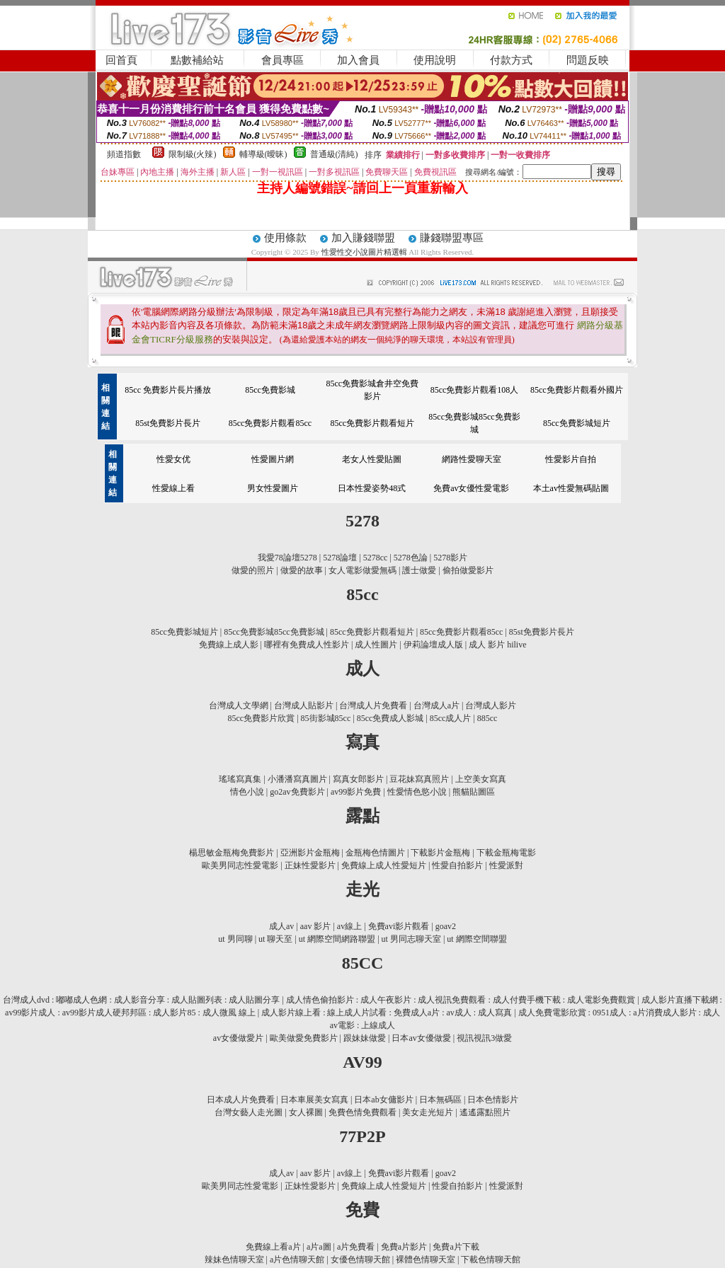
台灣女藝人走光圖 (248, 1112)
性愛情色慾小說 (417, 792)
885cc (487, 718)
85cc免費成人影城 (390, 718)
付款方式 (511, 60)
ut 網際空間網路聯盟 (337, 939)
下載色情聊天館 (490, 1259)
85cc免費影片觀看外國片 (576, 390)
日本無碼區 (440, 1100)
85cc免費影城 (270, 390)
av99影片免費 (356, 792)
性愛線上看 (173, 488)
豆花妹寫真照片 (419, 779)
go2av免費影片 (297, 792)
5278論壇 (340, 558)
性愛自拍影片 (457, 865)
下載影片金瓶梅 (440, 853)
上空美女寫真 (480, 779)
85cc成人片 (451, 718)
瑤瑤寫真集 (240, 779)
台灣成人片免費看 (373, 705)
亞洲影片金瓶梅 (310, 853)
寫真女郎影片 (358, 779)
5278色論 (411, 558)
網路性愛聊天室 (471, 459)
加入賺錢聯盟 (363, 237)
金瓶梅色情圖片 (375, 853)
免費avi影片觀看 (399, 926)
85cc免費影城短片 (576, 423)
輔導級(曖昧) (263, 154)
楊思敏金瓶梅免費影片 (231, 853)
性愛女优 (173, 459)
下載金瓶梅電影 (506, 853)
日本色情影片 (492, 1100)
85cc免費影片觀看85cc (270, 423)
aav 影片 (315, 926)
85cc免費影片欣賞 (261, 718)
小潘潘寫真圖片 (297, 779)
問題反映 (587, 60)
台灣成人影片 (490, 705)
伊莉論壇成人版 (433, 645)
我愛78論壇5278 (287, 558)
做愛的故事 (301, 570)
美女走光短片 (427, 1112)
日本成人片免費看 (241, 1100)
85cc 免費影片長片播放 (168, 390)
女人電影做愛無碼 (362, 570)
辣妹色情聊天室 (234, 1259)
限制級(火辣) (193, 154)
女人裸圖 (306, 1112)
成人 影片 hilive (497, 645)
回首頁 (121, 60)
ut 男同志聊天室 (411, 939)
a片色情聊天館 (297, 1259)
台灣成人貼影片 (303, 705)
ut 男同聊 (235, 939)
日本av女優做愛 (421, 1038)
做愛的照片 (253, 570)
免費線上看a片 (273, 1247)
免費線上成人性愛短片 (383, 865)
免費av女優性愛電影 (471, 488)
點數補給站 (197, 60)
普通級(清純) (334, 154)
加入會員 (358, 60)
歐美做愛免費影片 (304, 1038)
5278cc (375, 558)
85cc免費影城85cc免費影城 (274, 632)
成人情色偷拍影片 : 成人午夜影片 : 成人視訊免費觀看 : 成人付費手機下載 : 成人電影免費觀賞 (460, 1000)
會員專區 (282, 60)
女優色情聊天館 (360, 1259)
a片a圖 (319, 1247)
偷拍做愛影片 (468, 570)
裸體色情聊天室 (425, 1259)
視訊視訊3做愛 (484, 1038)
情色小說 (247, 792)
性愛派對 (506, 865)
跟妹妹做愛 (364, 1038)
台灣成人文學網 (238, 705)
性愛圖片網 (272, 459)
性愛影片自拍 (570, 459)
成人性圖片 (376, 645)
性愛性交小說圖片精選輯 (365, 252)
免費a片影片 (404, 1247)
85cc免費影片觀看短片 (372, 423)
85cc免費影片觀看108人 (474, 390)
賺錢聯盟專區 (452, 237)
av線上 (349, 926)
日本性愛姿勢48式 (372, 488)
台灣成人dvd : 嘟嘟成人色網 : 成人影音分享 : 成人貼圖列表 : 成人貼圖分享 (141, 1000)
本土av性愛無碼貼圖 (571, 488)
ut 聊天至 (275, 939)
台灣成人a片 (436, 705)
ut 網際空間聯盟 (476, 939)
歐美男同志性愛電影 (240, 865)
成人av (281, 926)
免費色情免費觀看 (362, 1112)
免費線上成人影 (228, 645)
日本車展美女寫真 (314, 1100)
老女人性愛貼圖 (371, 459)
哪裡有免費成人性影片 (306, 645)
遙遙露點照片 (484, 1112)
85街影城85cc (326, 718)
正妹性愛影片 (310, 865)
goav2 (445, 926)
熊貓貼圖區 (473, 792)
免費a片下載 (456, 1247)
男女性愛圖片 (272, 488)
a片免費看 (356, 1247)
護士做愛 (419, 570)
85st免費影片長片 (167, 423)
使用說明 (434, 60)
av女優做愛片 (238, 1038)
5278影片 (450, 558)
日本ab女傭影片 (383, 1100)
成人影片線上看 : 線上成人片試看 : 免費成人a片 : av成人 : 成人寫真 (386, 1013)
